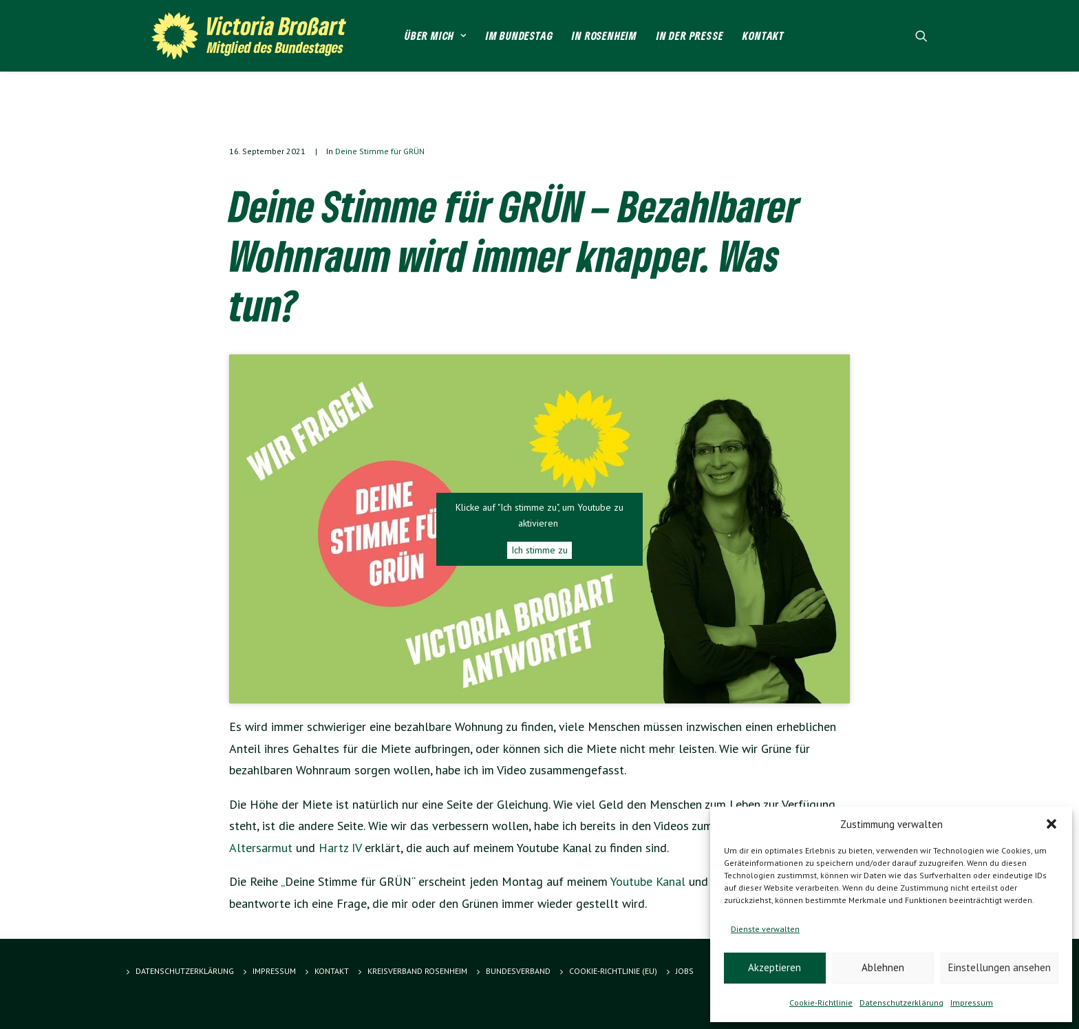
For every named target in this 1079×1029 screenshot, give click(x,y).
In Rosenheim (604, 35)
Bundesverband (518, 971)
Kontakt (763, 35)
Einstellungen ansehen (999, 967)
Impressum (971, 1002)
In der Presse (689, 35)
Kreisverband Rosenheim (417, 971)
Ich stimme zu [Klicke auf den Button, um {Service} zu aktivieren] (539, 550)
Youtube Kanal (647, 881)
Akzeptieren (774, 967)
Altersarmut (260, 848)
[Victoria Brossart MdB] (254, 35)
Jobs (685, 971)
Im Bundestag (519, 35)
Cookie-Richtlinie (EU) (613, 971)
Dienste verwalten (765, 929)
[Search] (921, 36)
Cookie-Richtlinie (821, 1002)
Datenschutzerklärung (901, 1002)
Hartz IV (340, 848)
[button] (1051, 824)
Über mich (436, 35)
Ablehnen (883, 967)
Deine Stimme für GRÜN (380, 151)
